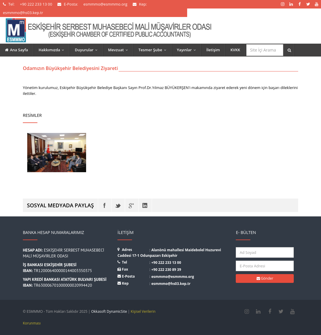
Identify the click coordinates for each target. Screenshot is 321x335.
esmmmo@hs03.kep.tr (171, 283)
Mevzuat (119, 49)
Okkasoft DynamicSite (109, 311)
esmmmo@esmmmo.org (172, 276)
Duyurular (87, 49)
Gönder (265, 278)
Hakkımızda (53, 49)
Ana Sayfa (16, 49)
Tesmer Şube (154, 49)
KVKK (235, 49)
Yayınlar (188, 49)
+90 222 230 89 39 (166, 269)
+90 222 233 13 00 (166, 262)
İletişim (213, 49)
